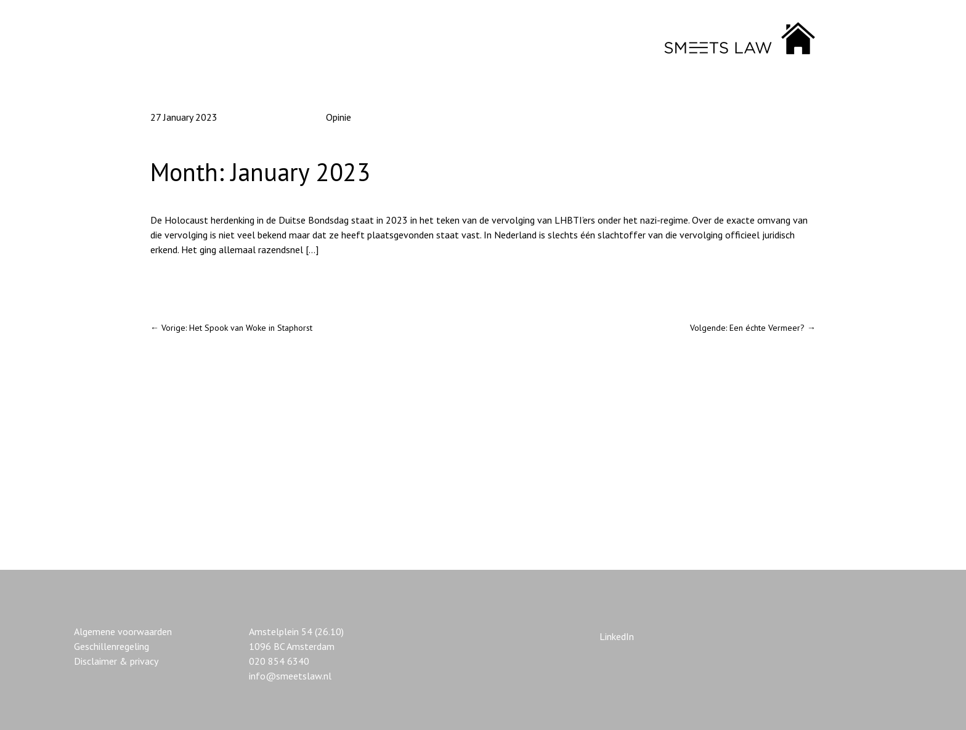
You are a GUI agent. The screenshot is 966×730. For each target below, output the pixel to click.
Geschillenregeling (111, 646)
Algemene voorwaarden (123, 631)
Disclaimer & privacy (116, 661)
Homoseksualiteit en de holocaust (221, 282)
